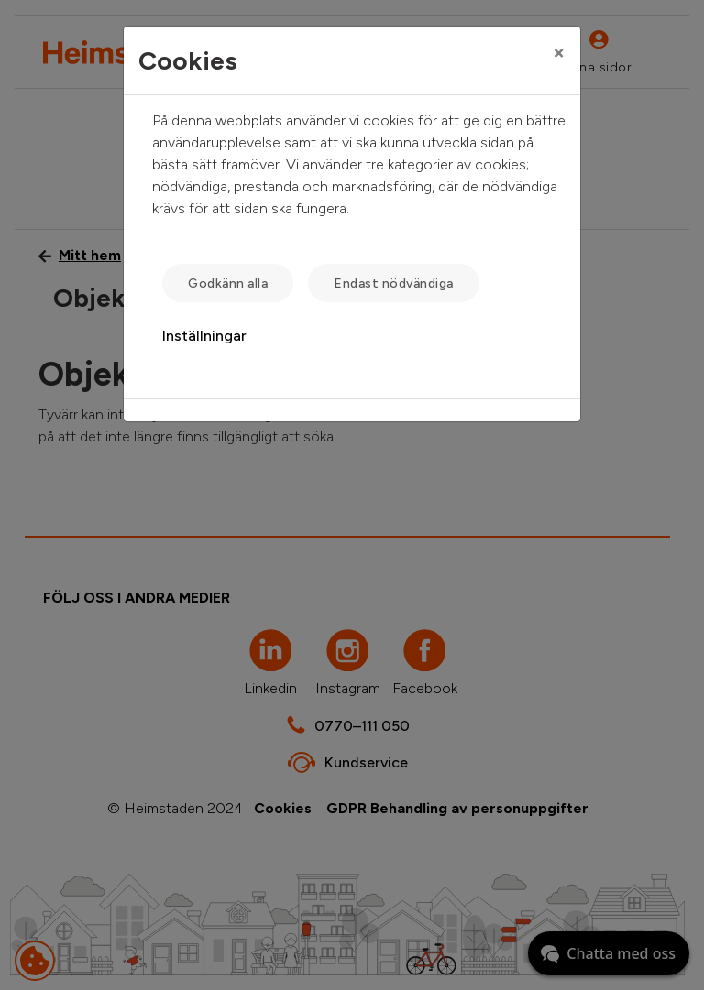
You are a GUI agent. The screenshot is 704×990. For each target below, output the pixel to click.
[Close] (558, 52)
